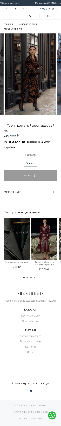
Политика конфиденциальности (30, 412)
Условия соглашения (30, 418)
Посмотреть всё (30, 315)
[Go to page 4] (34, 277)
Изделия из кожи (28, 24)
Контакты (30, 346)
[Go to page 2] (27, 277)
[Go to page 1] (24, 277)
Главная (8, 24)
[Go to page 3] (31, 277)
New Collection (30, 321)
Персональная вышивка (17, 262)
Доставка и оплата (30, 336)
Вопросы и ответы (30, 341)
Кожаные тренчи (13, 28)
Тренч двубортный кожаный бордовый (44, 263)
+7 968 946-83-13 (47, 8)
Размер (30, 155)
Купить (30, 175)
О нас (30, 352)
